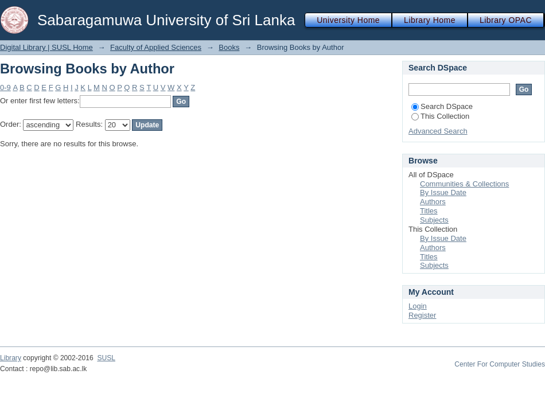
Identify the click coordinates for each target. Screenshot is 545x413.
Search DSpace (442, 106)
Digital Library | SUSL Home (46, 47)
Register (422, 315)
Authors (433, 201)
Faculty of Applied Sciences (155, 47)
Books (229, 47)
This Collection (440, 116)
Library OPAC (506, 20)
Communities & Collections (464, 184)
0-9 (5, 87)
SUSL (106, 358)
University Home (348, 20)
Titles (429, 210)
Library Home (430, 20)
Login (417, 306)
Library (10, 358)
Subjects (434, 220)
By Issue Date (443, 192)
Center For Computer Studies (499, 364)
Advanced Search (438, 131)
